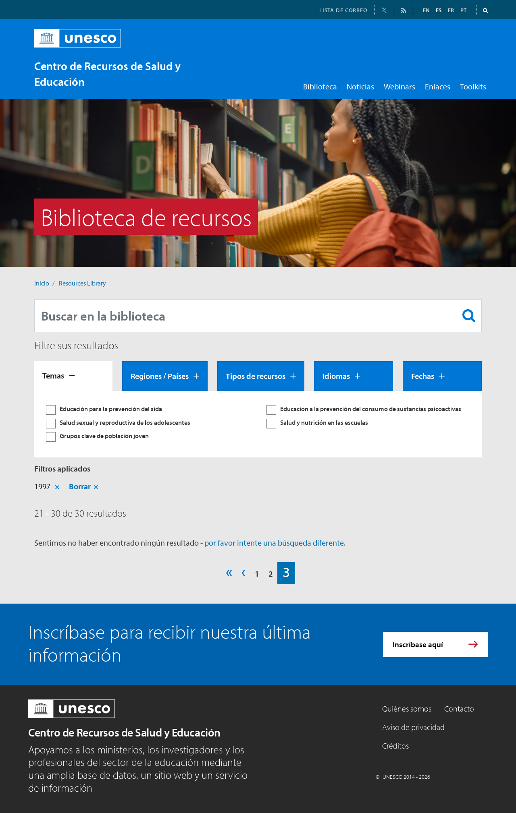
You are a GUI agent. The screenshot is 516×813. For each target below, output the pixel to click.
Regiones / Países (160, 376)
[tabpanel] (258, 424)
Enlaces (437, 86)
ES (438, 10)
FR (451, 10)
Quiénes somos (406, 708)
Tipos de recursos (255, 376)
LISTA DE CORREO (343, 10)
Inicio (41, 283)
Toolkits (473, 86)
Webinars (399, 86)
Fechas (422, 376)
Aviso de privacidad (413, 727)
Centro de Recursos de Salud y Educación (124, 732)
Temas (53, 375)
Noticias (360, 86)
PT (463, 10)
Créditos (395, 746)
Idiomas (336, 376)
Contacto (459, 708)
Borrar (80, 486)
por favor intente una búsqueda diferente (274, 543)
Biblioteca (320, 86)
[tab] (73, 376)
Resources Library (82, 283)
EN (426, 10)
